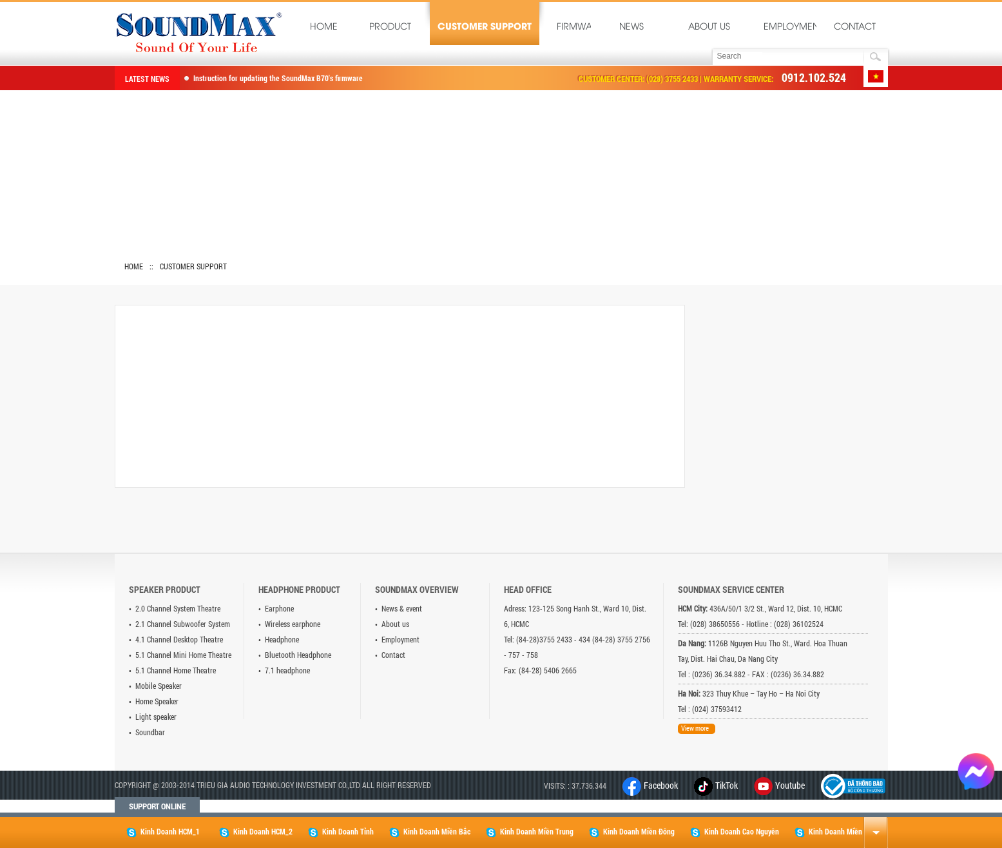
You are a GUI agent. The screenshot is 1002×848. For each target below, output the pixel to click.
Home (324, 27)
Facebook (650, 785)
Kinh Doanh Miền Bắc (429, 832)
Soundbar (150, 732)
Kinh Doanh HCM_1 (163, 832)
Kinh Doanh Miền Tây (834, 832)
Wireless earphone (292, 624)
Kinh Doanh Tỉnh (341, 832)
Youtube (790, 785)
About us (709, 27)
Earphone (279, 608)
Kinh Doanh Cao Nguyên (734, 832)
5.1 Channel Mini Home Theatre (183, 655)
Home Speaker (156, 701)
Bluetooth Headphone (298, 655)
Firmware (576, 27)
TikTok (716, 785)
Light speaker (156, 716)
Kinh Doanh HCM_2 (256, 832)
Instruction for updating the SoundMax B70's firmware (278, 78)
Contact (855, 27)
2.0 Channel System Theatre (177, 608)
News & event (401, 608)
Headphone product (299, 589)
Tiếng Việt (875, 76)
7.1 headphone (287, 670)
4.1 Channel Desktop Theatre (179, 639)
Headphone (282, 639)
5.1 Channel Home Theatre (175, 670)
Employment (793, 27)
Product (390, 27)
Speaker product (164, 589)
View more (695, 728)
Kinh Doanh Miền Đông (632, 832)
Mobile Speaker (158, 685)
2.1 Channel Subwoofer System (182, 624)
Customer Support (485, 27)
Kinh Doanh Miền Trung (529, 832)
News (631, 27)
